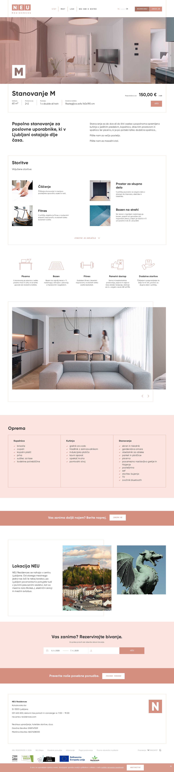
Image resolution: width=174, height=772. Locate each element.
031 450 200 (17, 712)
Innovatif (154, 750)
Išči (156, 103)
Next (152, 396)
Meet (63, 9)
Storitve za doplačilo (85, 238)
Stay (54, 9)
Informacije (70, 750)
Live (72, 9)
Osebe (94, 650)
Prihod (59, 650)
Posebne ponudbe (113, 675)
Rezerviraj (141, 9)
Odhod (79, 650)
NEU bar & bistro (87, 9)
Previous (137, 396)
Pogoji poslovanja (86, 750)
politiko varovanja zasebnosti (112, 767)
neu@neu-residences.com (24, 716)
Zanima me (117, 517)
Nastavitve (135, 767)
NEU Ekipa (40, 750)
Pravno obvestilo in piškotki (107, 750)
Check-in (155, 9)
